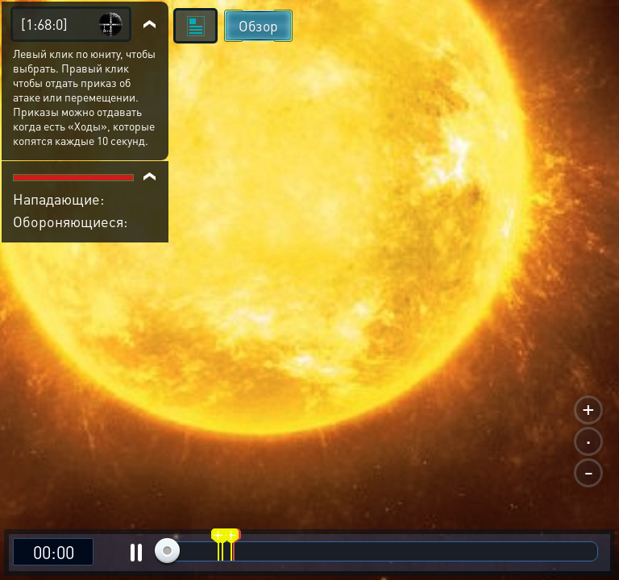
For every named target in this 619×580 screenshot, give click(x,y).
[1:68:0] (44, 23)
